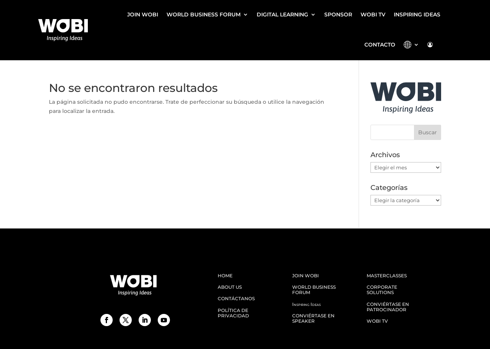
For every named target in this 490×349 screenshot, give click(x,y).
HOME (225, 275)
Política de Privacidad (233, 313)
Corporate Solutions (382, 290)
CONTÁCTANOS (236, 298)
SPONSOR (338, 14)
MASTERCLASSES (387, 275)
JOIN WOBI (142, 14)
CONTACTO (379, 44)
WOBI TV (373, 14)
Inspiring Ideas (417, 14)
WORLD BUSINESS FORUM (204, 14)
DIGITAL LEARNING (282, 14)
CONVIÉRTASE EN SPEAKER (313, 318)
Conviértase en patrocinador (388, 307)
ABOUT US (230, 287)
